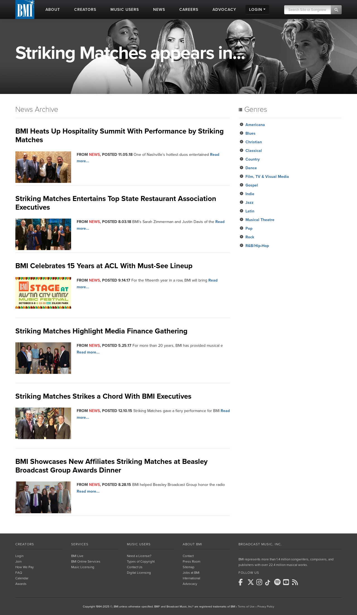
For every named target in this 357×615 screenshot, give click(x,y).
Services (79, 544)
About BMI (192, 544)
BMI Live (77, 556)
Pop (248, 228)
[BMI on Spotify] (278, 582)
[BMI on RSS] (296, 582)
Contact (188, 556)
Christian (253, 142)
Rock (249, 237)
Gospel (251, 185)
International (191, 578)
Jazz (249, 202)
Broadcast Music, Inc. (260, 544)
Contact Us (135, 567)
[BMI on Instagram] (260, 582)
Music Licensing (82, 567)
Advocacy (190, 584)
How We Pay (24, 567)
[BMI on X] (251, 582)
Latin (249, 211)
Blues (250, 133)
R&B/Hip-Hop (257, 245)
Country (252, 159)
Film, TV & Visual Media (267, 176)
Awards (20, 584)
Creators (24, 544)
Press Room (191, 561)
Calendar (21, 578)
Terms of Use (246, 606)
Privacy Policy (265, 606)
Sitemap (188, 567)
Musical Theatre (259, 219)
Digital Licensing (139, 573)
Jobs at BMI (191, 573)
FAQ (18, 573)
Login (19, 556)
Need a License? (139, 556)
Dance (251, 168)
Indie (249, 194)
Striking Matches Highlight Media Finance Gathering (101, 331)
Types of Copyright (141, 561)
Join (18, 561)
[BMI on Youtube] (287, 582)
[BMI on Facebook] (242, 582)
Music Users (139, 544)
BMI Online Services (85, 561)
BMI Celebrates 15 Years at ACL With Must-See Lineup (103, 266)
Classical (253, 150)
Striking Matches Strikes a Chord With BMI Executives (103, 396)
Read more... (88, 352)
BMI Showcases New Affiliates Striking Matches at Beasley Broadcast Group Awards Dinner (111, 465)
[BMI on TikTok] (269, 582)
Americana (255, 124)
